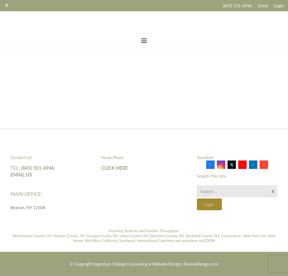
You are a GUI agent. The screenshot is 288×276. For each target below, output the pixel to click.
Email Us (21, 175)
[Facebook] (210, 164)
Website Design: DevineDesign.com (185, 263)
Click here (114, 168)
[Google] (264, 164)
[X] (232, 164)
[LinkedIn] (253, 164)
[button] (144, 41)
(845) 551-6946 (37, 168)
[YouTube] (242, 164)
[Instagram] (221, 164)
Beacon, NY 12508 (28, 207)
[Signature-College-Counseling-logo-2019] (144, 22)
